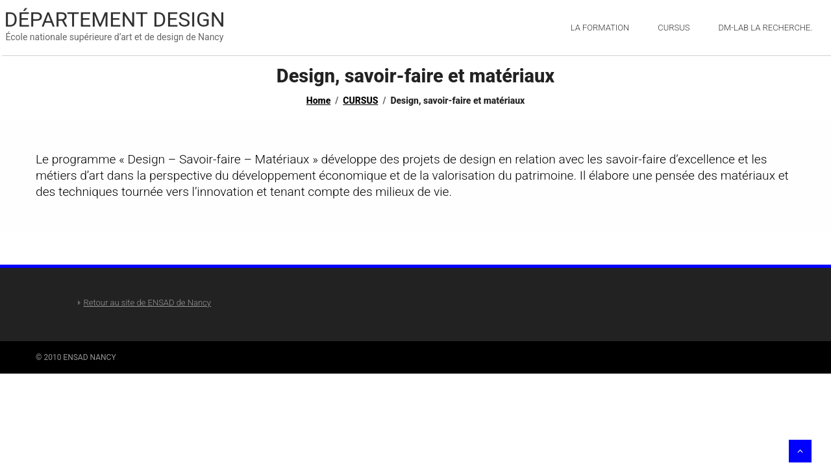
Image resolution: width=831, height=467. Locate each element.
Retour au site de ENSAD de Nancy (147, 302)
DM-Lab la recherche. (766, 27)
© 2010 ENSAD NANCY (76, 357)
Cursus (673, 27)
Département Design (114, 19)
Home (318, 100)
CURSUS (360, 100)
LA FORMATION (600, 27)
